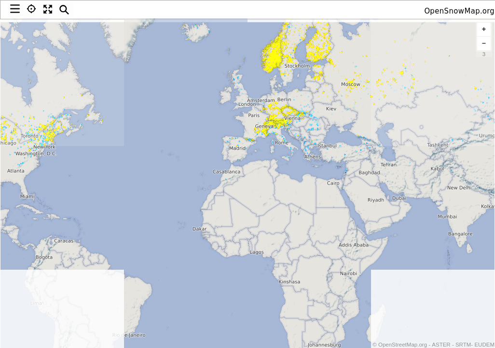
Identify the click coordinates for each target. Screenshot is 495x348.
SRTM (463, 345)
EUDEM (484, 345)
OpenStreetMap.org (402, 345)
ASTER (441, 345)
